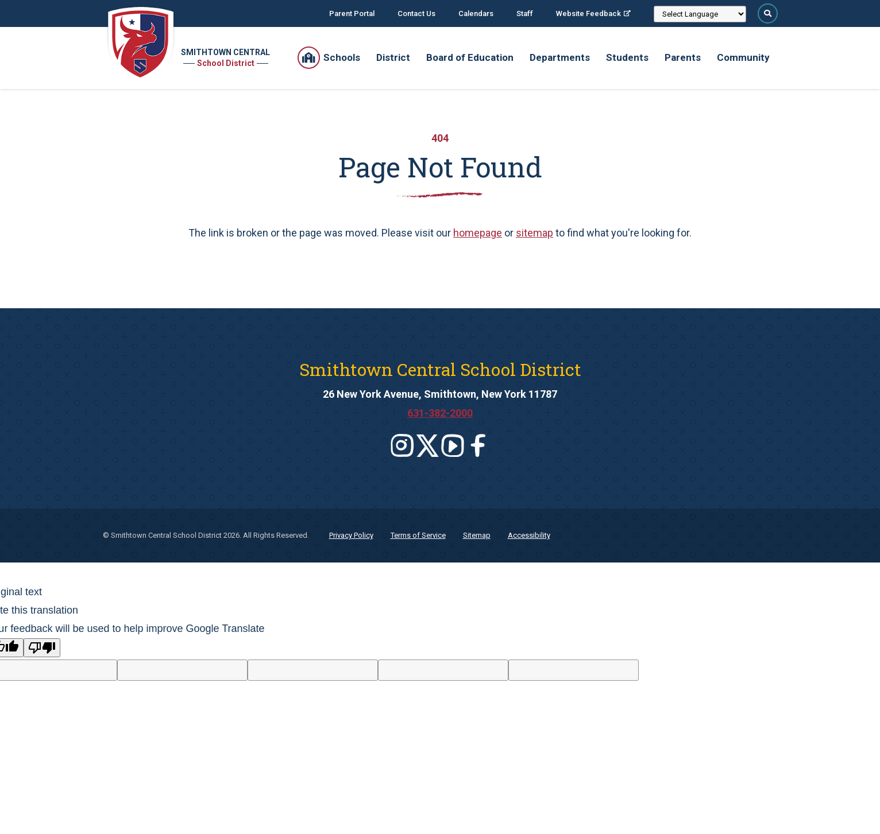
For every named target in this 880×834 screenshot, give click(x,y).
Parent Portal (352, 13)
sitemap (534, 233)
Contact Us (416, 13)
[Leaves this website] (402, 445)
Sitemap (477, 535)
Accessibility (529, 535)
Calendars (475, 13)
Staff (524, 13)
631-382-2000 (440, 413)
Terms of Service (418, 535)
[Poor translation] (42, 647)
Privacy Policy (351, 535)
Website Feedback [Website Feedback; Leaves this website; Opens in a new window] (588, 13)
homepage (477, 233)
